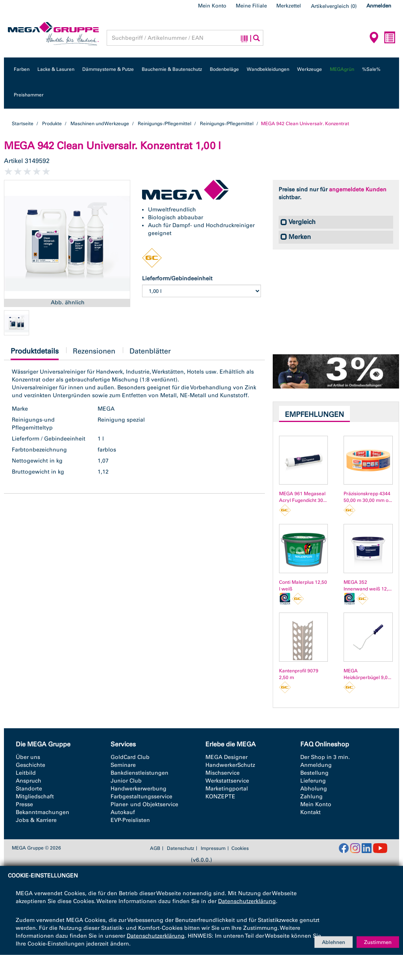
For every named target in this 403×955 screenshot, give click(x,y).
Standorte (29, 788)
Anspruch (28, 780)
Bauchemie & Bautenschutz (172, 69)
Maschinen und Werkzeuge (99, 123)
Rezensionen (94, 351)
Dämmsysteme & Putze (108, 69)
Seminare (123, 765)
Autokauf (123, 812)
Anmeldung (316, 765)
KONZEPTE (220, 796)
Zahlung (311, 796)
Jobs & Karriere (36, 820)
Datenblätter (150, 351)
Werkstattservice (227, 780)
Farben (22, 69)
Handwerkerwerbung (138, 788)
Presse (24, 804)
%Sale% (371, 69)
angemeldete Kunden (357, 189)
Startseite (22, 123)
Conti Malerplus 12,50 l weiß (303, 585)
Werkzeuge (309, 69)
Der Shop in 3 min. (325, 757)
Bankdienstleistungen (139, 773)
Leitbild (26, 773)
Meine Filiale (251, 6)
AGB (155, 848)
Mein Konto (212, 6)
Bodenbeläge (224, 69)
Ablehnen (333, 942)
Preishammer (29, 95)
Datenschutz (180, 848)
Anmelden (378, 6)
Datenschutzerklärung (247, 901)
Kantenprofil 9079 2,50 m (298, 674)
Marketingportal (226, 788)
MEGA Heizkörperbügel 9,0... (367, 674)
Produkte (52, 123)
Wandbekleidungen (268, 69)
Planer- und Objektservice (144, 804)
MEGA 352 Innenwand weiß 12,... (368, 585)
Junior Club (126, 780)
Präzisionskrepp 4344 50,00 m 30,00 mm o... (368, 497)
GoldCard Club (130, 757)
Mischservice (222, 773)
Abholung (313, 788)
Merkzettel (288, 6)
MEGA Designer (226, 757)
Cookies (240, 848)
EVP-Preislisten (130, 820)
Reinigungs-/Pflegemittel (164, 123)
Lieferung (313, 780)
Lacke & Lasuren (55, 69)
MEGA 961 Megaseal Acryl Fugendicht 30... (303, 497)
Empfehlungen (314, 414)
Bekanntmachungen (42, 812)
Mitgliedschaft (35, 796)
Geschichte (30, 765)
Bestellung (314, 773)
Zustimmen (378, 942)
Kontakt (310, 812)
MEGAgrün (342, 69)
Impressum (213, 848)
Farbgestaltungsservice (141, 796)
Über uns (28, 757)
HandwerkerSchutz (230, 765)
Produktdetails (35, 353)
